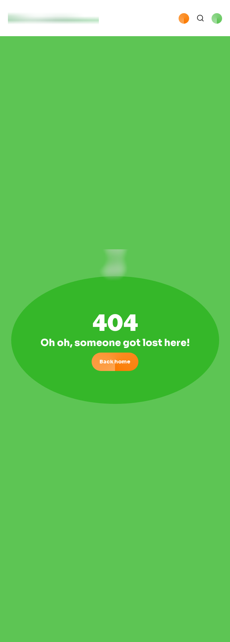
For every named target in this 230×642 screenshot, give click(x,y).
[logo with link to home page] (53, 19)
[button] (131, 20)
